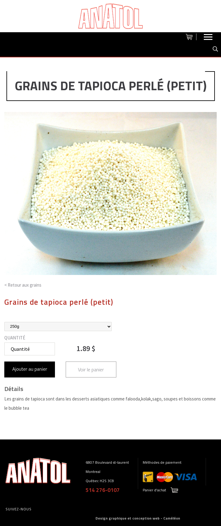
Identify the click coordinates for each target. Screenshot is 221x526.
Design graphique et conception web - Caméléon (137, 518)
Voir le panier (91, 369)
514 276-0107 (103, 490)
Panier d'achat (154, 490)
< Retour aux (22, 285)
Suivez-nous (19, 509)
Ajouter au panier (29, 369)
